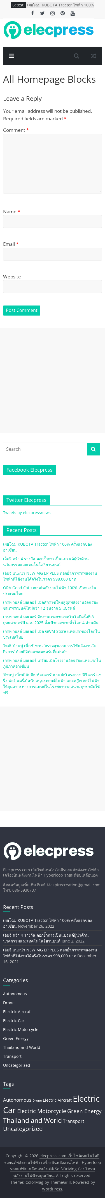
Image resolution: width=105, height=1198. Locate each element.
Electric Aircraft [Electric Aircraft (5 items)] (57, 1100)
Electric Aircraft (17, 1011)
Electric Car (13, 1020)
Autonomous (15, 993)
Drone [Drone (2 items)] (37, 1100)
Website (12, 276)
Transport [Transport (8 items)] (73, 1121)
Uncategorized (16, 1065)
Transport (12, 1056)
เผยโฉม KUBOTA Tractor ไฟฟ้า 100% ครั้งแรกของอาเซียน (60, 7)
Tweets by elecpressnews (27, 512)
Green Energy (16, 1038)
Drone (9, 1002)
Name (11, 211)
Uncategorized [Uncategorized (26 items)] (23, 1129)
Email (10, 244)
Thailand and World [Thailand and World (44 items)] (32, 1120)
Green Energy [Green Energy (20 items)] (84, 1111)
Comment (16, 130)
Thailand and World (21, 1047)
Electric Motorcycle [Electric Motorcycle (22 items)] (41, 1111)
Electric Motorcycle (20, 1029)
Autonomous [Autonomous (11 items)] (17, 1100)
